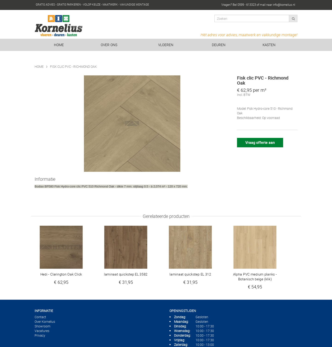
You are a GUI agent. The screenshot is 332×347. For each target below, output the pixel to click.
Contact (40, 317)
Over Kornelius (45, 321)
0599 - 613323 (246, 5)
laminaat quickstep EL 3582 (126, 274)
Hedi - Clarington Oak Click (61, 274)
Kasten (269, 44)
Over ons (109, 44)
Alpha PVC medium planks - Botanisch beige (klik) (255, 277)
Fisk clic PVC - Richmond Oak (73, 66)
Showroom (42, 326)
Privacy (40, 335)
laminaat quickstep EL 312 (190, 274)
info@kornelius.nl (284, 5)
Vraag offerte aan (260, 142)
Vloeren (165, 44)
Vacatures (42, 331)
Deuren (218, 44)
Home (59, 44)
